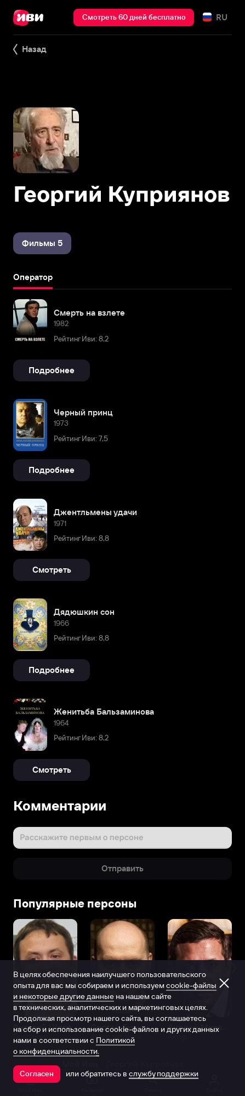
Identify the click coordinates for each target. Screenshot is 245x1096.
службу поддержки (163, 1073)
